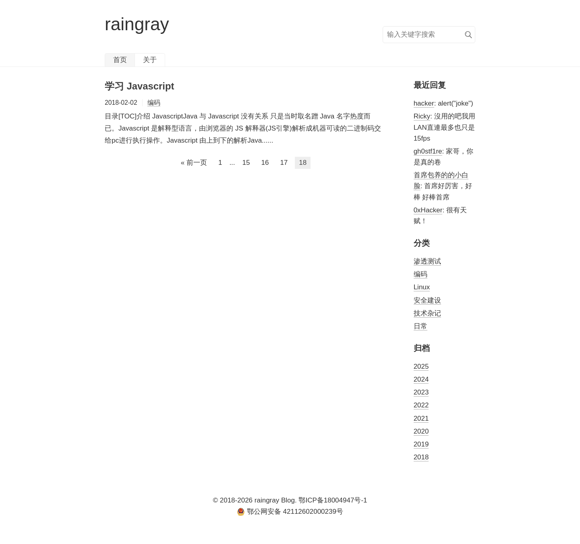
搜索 (468, 34)
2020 (421, 431)
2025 (421, 366)
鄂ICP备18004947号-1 (332, 500)
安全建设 (427, 300)
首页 (120, 60)
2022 (421, 405)
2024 (421, 379)
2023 (421, 392)
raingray (137, 24)
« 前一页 (194, 162)
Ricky (422, 116)
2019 (421, 444)
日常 (420, 326)
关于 (150, 60)
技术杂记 (427, 313)
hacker (424, 103)
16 (265, 162)
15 (246, 162)
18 (303, 162)
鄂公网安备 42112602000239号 (290, 512)
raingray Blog (275, 500)
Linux (422, 287)
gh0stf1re (428, 151)
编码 (153, 102)
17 (284, 162)
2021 (421, 418)
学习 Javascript (139, 86)
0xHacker (428, 210)
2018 (421, 457)
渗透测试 (427, 261)
